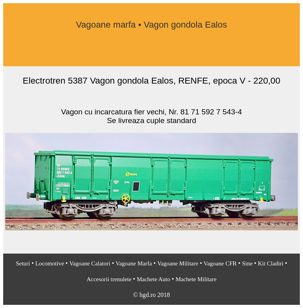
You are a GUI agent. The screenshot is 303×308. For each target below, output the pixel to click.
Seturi (23, 263)
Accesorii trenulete (108, 279)
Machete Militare (196, 279)
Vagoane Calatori (89, 263)
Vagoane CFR (220, 263)
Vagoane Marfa (134, 263)
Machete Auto (153, 279)
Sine (247, 263)
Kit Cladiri (271, 263)
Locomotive (50, 263)
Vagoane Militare (177, 263)
